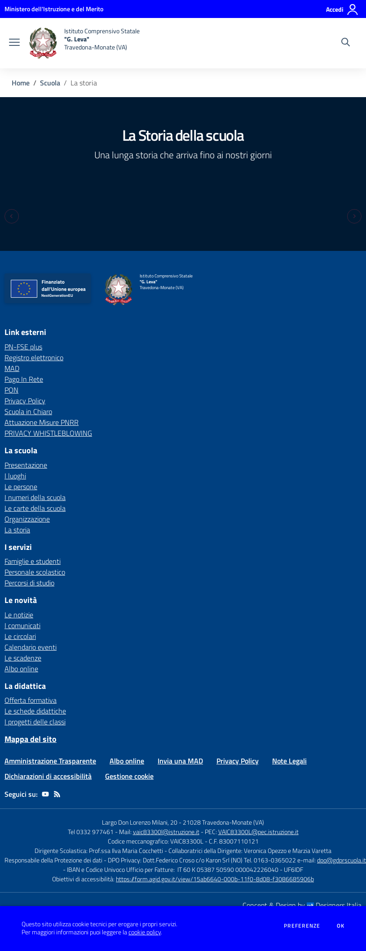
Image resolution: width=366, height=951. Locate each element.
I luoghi (15, 475)
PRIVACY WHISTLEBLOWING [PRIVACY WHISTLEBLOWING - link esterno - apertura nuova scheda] (48, 433)
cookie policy (144, 932)
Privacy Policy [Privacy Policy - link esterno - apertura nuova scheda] (24, 400)
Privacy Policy (237, 760)
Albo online (21, 668)
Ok (341, 926)
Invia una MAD (180, 760)
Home (21, 82)
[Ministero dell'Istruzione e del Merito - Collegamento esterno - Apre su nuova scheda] (53, 8)
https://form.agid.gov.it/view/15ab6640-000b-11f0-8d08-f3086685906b (215, 879)
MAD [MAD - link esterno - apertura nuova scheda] (11, 368)
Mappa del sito (30, 739)
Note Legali (289, 760)
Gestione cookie (129, 776)
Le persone (20, 486)
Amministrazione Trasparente (50, 760)
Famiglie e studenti (32, 561)
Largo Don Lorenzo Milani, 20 (139, 822)
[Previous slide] (11, 216)
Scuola (50, 82)
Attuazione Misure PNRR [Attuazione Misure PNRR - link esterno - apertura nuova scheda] (41, 422)
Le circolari (20, 636)
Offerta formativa (30, 700)
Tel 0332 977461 (91, 831)
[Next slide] (354, 216)
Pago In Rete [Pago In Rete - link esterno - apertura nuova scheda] (23, 379)
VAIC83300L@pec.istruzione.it (258, 831)
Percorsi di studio (29, 582)
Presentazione (25, 465)
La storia (17, 529)
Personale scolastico (34, 572)
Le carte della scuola (35, 508)
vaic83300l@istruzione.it (166, 831)
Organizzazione (27, 518)
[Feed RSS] (57, 794)
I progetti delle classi (35, 721)
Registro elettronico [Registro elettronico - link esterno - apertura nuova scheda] (33, 357)
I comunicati (22, 625)
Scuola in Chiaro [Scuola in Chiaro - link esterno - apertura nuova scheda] (28, 411)
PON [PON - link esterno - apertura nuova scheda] (11, 389)
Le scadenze (22, 657)
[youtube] (45, 794)
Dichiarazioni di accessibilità (48, 776)
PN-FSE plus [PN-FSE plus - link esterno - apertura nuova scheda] (23, 346)
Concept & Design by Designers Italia (302, 905)
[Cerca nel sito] (346, 43)
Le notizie (18, 614)
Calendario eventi (30, 647)
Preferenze (302, 926)
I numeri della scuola (35, 497)
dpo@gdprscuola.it (341, 860)
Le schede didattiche (35, 710)
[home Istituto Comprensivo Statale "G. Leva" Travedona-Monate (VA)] (84, 43)
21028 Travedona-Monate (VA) (223, 822)
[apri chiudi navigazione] (14, 43)
